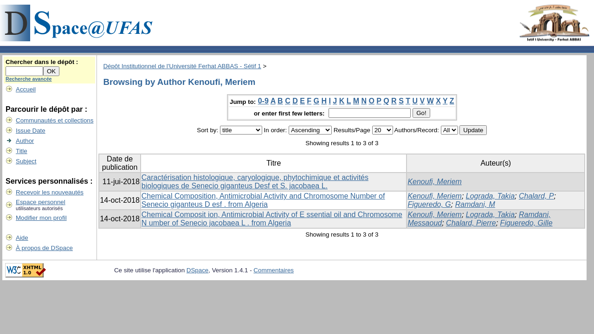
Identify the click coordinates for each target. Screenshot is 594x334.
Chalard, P (536, 196)
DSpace (197, 270)
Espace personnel (40, 202)
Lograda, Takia (490, 196)
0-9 (263, 101)
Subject (26, 161)
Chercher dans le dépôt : (42, 61)
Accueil (26, 89)
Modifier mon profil (41, 217)
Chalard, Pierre (471, 223)
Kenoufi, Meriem (434, 182)
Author (25, 140)
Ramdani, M (475, 204)
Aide (22, 237)
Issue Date (30, 130)
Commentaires (273, 270)
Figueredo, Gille (526, 223)
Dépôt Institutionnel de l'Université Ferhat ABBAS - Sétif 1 (182, 66)
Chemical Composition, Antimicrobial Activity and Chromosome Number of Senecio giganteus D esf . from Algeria (263, 200)
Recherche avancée (29, 79)
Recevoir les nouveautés (50, 192)
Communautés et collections (54, 120)
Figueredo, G (429, 204)
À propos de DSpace (44, 247)
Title (21, 151)
